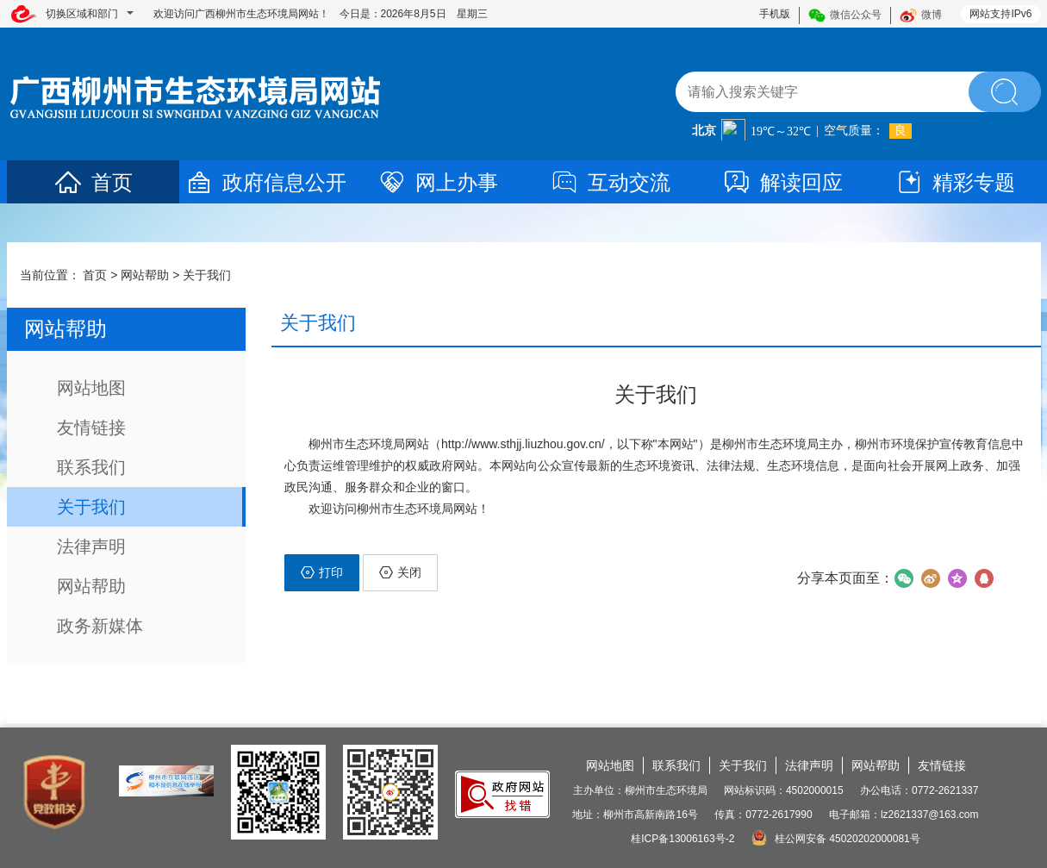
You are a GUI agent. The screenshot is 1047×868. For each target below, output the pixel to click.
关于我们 (207, 275)
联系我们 (91, 467)
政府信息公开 (265, 182)
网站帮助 (145, 275)
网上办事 (437, 182)
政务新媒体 (100, 625)
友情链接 (91, 427)
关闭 (400, 572)
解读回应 (782, 182)
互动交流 (610, 182)
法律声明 (91, 546)
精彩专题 (954, 182)
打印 (322, 572)
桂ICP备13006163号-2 (682, 839)
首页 (93, 182)
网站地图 (91, 387)
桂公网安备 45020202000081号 (835, 839)
